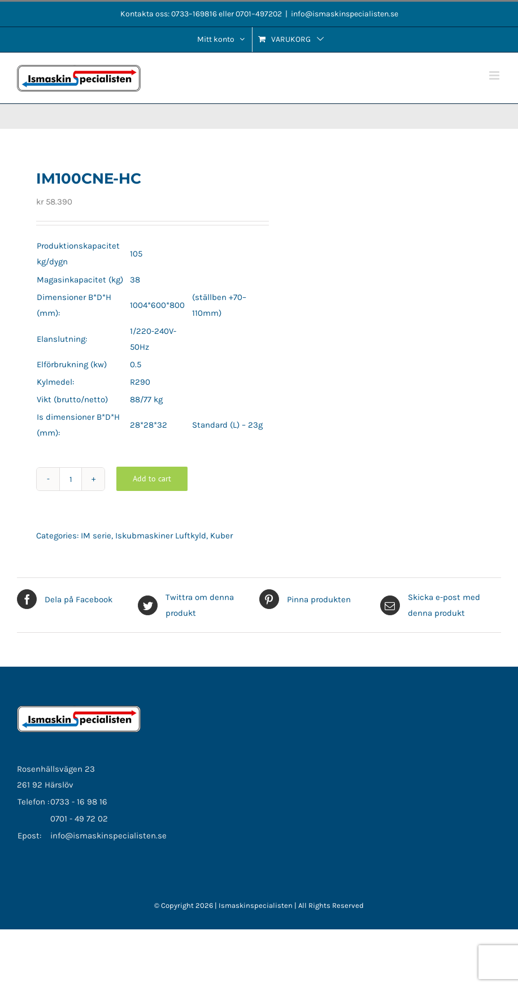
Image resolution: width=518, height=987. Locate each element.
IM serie (96, 536)
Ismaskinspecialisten (256, 905)
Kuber (221, 536)
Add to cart (152, 478)
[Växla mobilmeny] (495, 75)
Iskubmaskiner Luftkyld (160, 536)
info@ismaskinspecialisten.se (344, 14)
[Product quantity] (70, 479)
